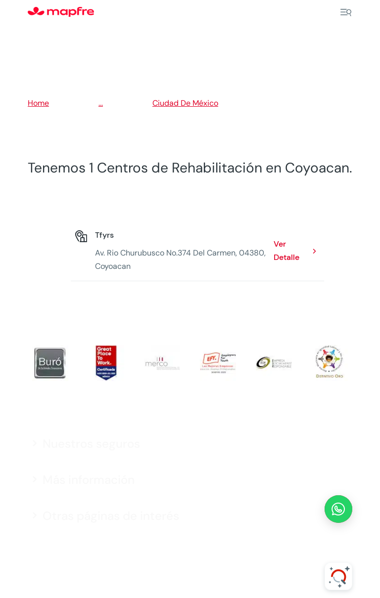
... (100, 103)
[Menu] (345, 12)
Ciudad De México (185, 103)
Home (38, 103)
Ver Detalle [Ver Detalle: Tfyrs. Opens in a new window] (286, 250)
